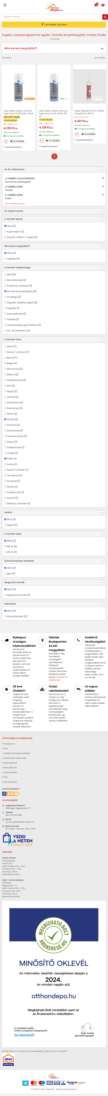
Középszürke (14, 494)
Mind (9, 228)
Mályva (11, 377)
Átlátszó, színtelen (17, 506)
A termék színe (12, 342)
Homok (11, 500)
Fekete (10, 489)
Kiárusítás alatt (15, 619)
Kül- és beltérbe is (17, 333)
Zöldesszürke (14, 450)
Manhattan (13, 405)
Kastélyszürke (14, 382)
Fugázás (11, 261)
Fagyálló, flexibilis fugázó (20, 305)
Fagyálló (11, 310)
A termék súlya (12, 536)
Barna (10, 360)
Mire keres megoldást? (20, 48)
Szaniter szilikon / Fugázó (20, 239)
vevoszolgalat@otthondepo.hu (19, 824)
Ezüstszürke (13, 433)
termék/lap (100, 57)
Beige (10, 365)
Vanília (10, 422)
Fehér (10, 416)
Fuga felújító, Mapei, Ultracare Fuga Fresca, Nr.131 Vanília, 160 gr (53, 113)
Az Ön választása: (14, 172)
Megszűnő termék (14, 585)
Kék (9, 388)
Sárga (10, 393)
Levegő (11, 455)
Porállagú (12, 299)
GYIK (5, 779)
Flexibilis (11, 322)
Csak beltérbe (15, 316)
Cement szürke (15, 438)
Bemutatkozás (9, 770)
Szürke (10, 466)
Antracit (11, 427)
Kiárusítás (10, 606)
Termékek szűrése (54, 24)
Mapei (10, 527)
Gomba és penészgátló (20, 293)
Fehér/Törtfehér (16, 472)
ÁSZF (5, 751)
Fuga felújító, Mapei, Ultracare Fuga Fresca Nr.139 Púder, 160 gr (18, 113)
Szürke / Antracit (16, 354)
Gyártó (8, 515)
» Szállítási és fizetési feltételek (16, 756)
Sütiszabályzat (9, 765)
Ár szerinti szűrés (13, 213)
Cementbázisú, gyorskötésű (22, 327)
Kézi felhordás (14, 282)
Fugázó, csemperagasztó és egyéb (30, 35)
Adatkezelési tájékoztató (14, 760)
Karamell (12, 483)
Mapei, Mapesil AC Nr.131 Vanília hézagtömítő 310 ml (89, 112)
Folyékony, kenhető (17, 288)
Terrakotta (13, 478)
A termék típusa (13, 221)
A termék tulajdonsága (17, 270)
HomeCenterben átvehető (19, 563)
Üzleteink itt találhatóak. (58, 681)
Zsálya (10, 444)
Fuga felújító (13, 234)
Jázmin (11, 399)
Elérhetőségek (9, 784)
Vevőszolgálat (9, 775)
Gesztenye (13, 410)
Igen (9, 576)
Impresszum (8, 746)
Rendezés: (7, 57)
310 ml (10, 554)
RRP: (5, 127)
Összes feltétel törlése (14, 206)
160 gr (10, 549)
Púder (10, 461)
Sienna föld (13, 371)
